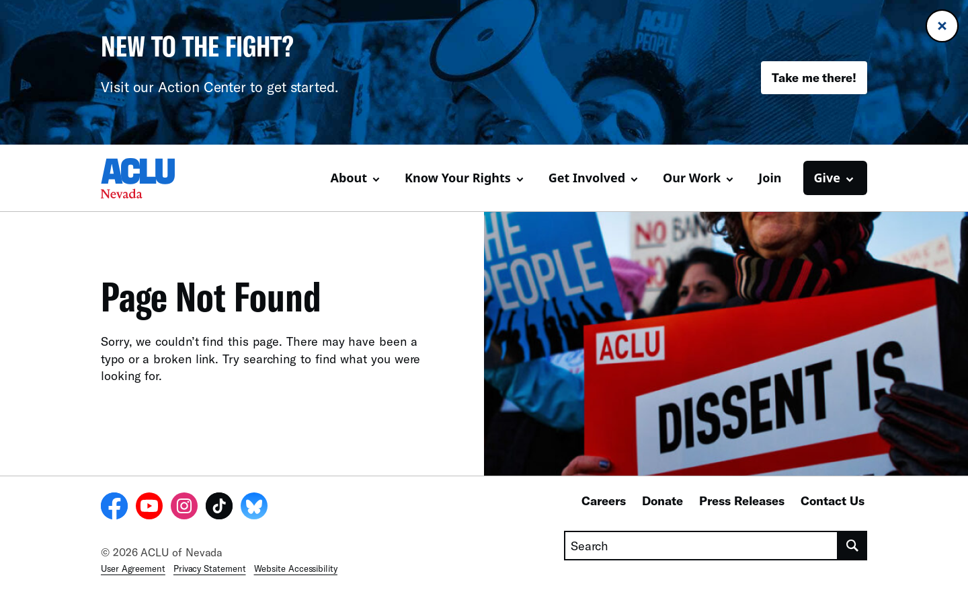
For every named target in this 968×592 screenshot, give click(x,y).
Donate (662, 500)
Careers (603, 500)
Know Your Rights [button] (458, 178)
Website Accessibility (295, 568)
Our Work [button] (692, 178)
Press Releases (741, 500)
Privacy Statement (209, 568)
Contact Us (832, 500)
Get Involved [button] (587, 178)
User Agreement (133, 568)
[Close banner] (942, 25)
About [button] (348, 178)
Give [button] (827, 178)
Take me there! (814, 77)
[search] (852, 545)
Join (769, 178)
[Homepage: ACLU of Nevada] (148, 178)
